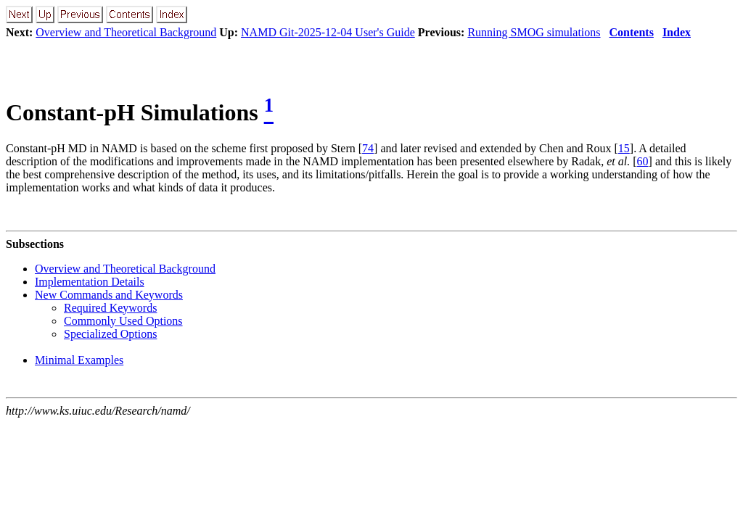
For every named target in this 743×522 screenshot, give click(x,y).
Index (676, 32)
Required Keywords (110, 308)
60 (643, 161)
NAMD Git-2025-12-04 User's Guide (328, 32)
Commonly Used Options (123, 321)
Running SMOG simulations (533, 32)
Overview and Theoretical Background (126, 32)
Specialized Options (110, 334)
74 (368, 148)
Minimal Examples (79, 360)
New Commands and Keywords (109, 295)
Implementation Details (89, 282)
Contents (631, 32)
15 (624, 148)
